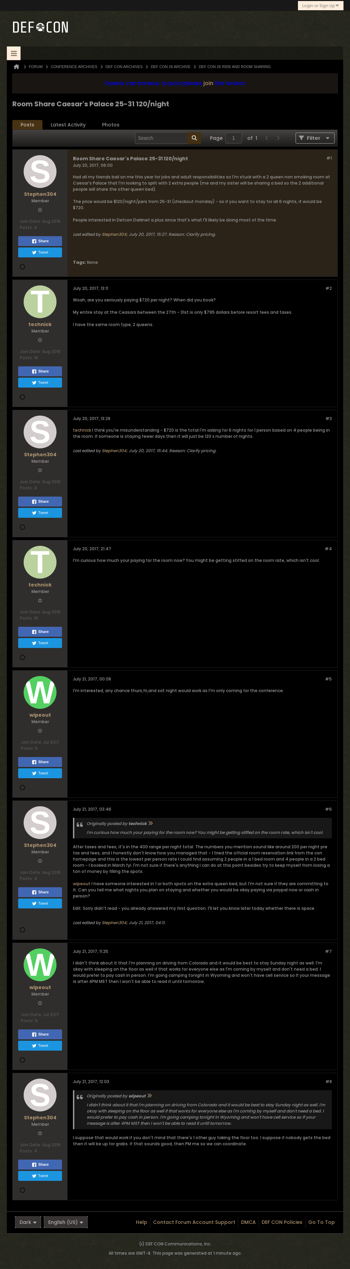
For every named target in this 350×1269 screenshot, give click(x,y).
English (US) (65, 1222)
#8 (328, 1081)
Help (141, 1222)
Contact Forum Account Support (194, 1222)
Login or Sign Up (320, 6)
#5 (328, 679)
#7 (328, 951)
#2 (328, 288)
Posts (27, 124)
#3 (328, 418)
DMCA (248, 1222)
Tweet (40, 252)
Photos (111, 124)
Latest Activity (68, 124)
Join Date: (30, 221)
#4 (328, 549)
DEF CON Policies (282, 1222)
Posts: (26, 227)
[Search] (168, 138)
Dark (28, 1222)
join (208, 83)
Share (40, 241)
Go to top (321, 1222)
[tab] (27, 125)
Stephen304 (114, 234)
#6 (328, 809)
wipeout (81, 884)
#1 (329, 158)
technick (82, 430)
